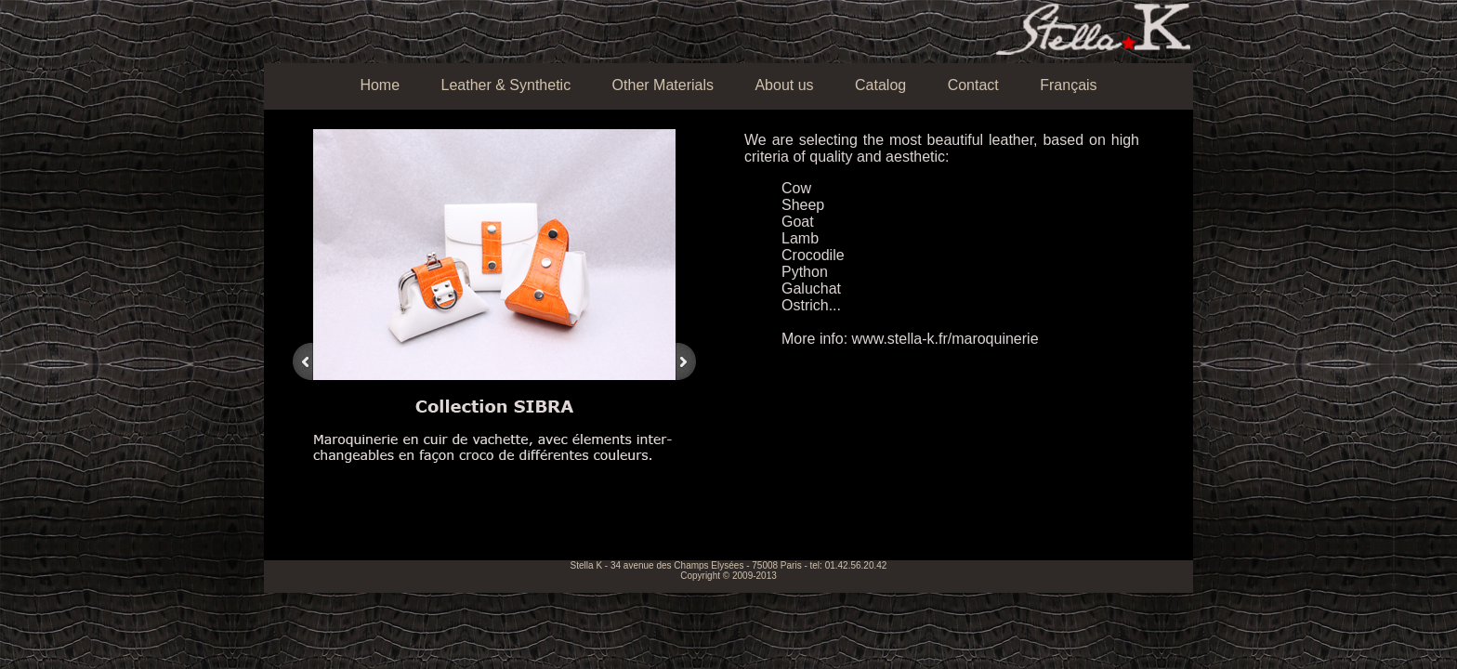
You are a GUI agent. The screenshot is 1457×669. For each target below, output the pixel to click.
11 (498, 536)
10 (485, 536)
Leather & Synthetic (506, 85)
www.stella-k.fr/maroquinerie (945, 339)
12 (511, 536)
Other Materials (663, 85)
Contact (973, 85)
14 (537, 536)
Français (1068, 85)
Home (380, 85)
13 (524, 536)
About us (784, 85)
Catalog (880, 85)
